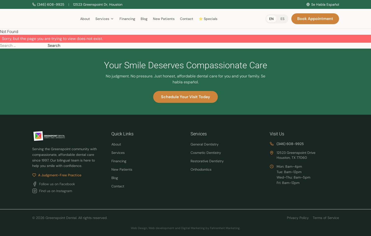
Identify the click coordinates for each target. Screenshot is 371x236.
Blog (144, 19)
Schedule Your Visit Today (185, 96)
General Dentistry (205, 144)
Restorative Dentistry (207, 161)
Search (54, 45)
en (271, 19)
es (282, 19)
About (85, 19)
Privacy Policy (298, 218)
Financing (127, 19)
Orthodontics (201, 169)
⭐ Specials (208, 19)
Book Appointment (315, 18)
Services (118, 152)
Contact (186, 19)
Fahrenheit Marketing (225, 228)
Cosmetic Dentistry (206, 152)
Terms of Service (326, 218)
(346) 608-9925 (290, 144)
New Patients (164, 19)
